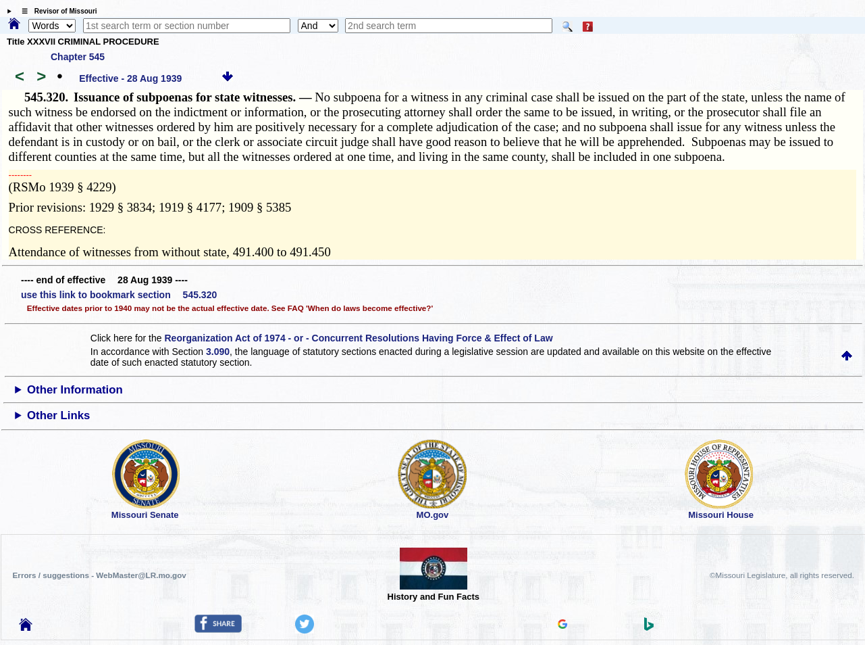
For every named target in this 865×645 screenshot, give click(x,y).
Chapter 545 (78, 56)
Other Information (75, 389)
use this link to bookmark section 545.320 (119, 294)
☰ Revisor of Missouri (56, 11)
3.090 (218, 351)
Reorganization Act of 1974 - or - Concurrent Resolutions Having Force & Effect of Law (358, 338)
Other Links (58, 415)
